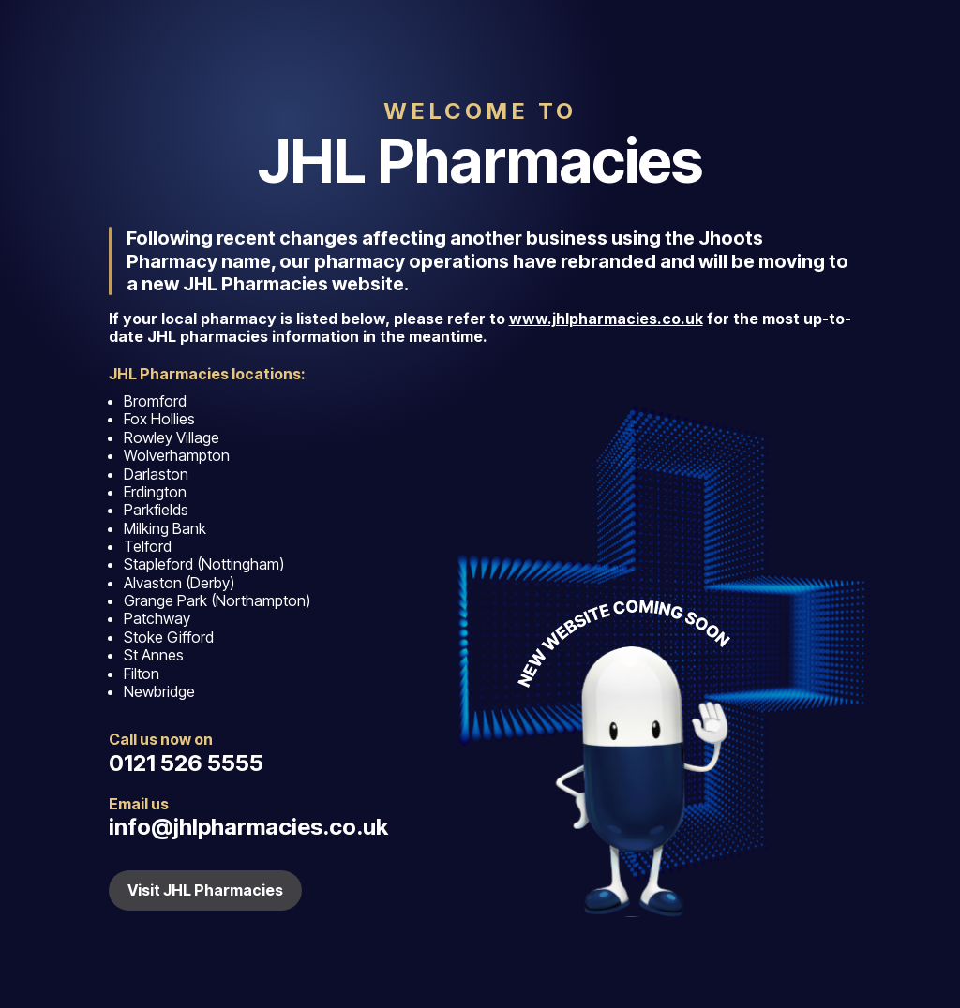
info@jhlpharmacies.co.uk (248, 826)
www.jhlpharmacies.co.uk (606, 318)
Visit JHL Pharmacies (205, 890)
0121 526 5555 (186, 763)
